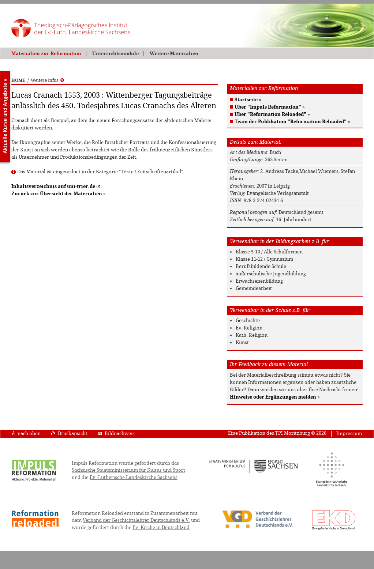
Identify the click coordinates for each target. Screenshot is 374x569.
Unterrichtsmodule (115, 53)
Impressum (349, 433)
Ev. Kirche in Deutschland (161, 527)
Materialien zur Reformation (46, 53)
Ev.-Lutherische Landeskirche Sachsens (133, 477)
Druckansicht (69, 433)
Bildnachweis (116, 433)
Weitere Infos (47, 80)
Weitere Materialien (174, 53)
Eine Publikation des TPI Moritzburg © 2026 (277, 433)
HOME (18, 80)
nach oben (26, 433)
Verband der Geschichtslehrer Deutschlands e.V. (136, 520)
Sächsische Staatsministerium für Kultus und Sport (128, 470)
